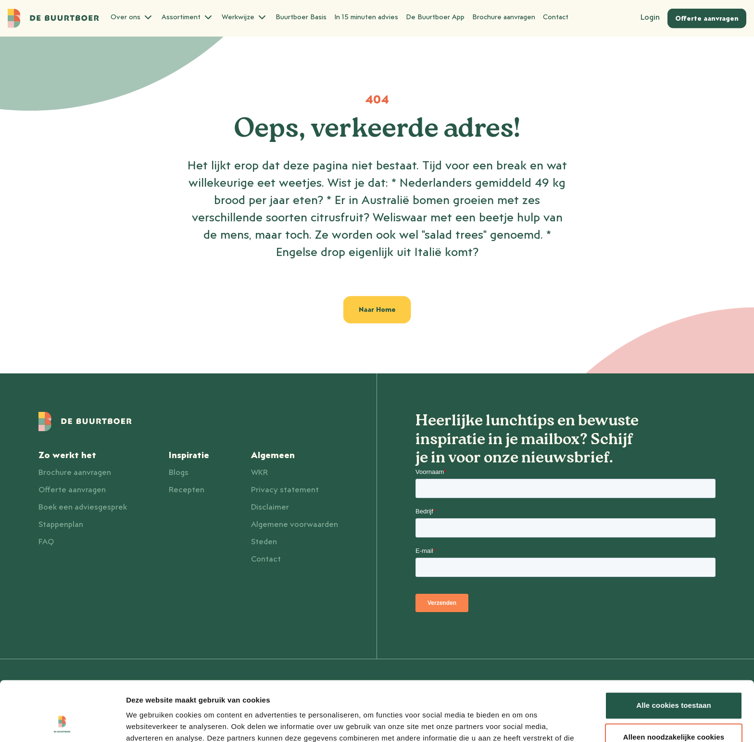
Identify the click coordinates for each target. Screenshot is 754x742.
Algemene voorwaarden (294, 524)
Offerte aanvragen (72, 490)
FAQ (46, 542)
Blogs (178, 472)
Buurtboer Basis (301, 17)
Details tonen (149, 723)
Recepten (186, 490)
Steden (264, 542)
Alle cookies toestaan (673, 652)
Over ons (132, 17)
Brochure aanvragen (503, 17)
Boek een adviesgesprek (82, 507)
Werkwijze (245, 17)
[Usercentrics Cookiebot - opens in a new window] (62, 723)
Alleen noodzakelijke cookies (673, 683)
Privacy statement (285, 490)
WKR (259, 472)
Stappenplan (60, 524)
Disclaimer (270, 507)
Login (650, 17)
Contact (555, 17)
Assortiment (188, 17)
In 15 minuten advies (366, 17)
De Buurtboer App (435, 17)
